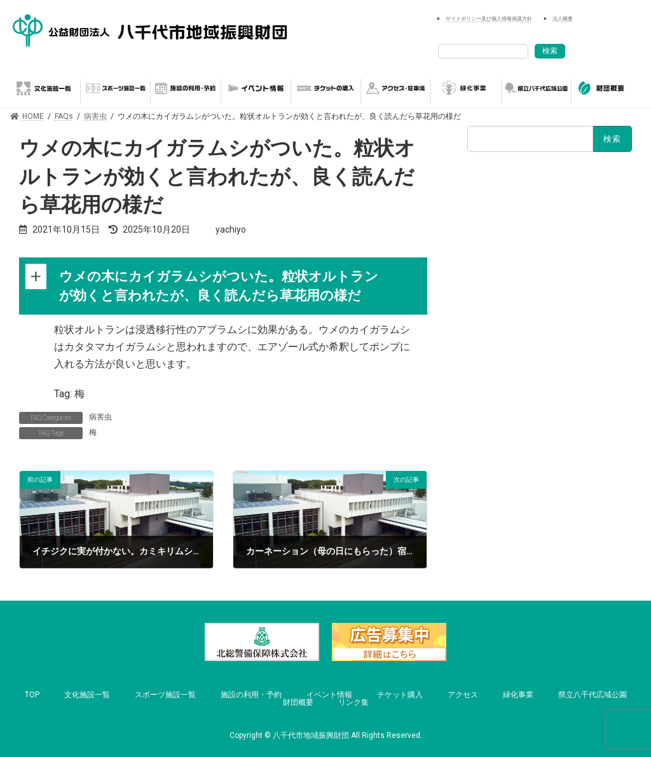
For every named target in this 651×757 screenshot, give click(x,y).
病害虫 (100, 417)
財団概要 (298, 702)
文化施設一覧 (87, 694)
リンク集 (353, 702)
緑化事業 (518, 694)
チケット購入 (400, 694)
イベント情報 (329, 694)
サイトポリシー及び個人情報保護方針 (489, 19)
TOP (32, 694)
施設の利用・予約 (251, 694)
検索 (550, 50)
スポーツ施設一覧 (165, 694)
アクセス (463, 694)
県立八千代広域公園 (592, 694)
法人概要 (562, 19)
